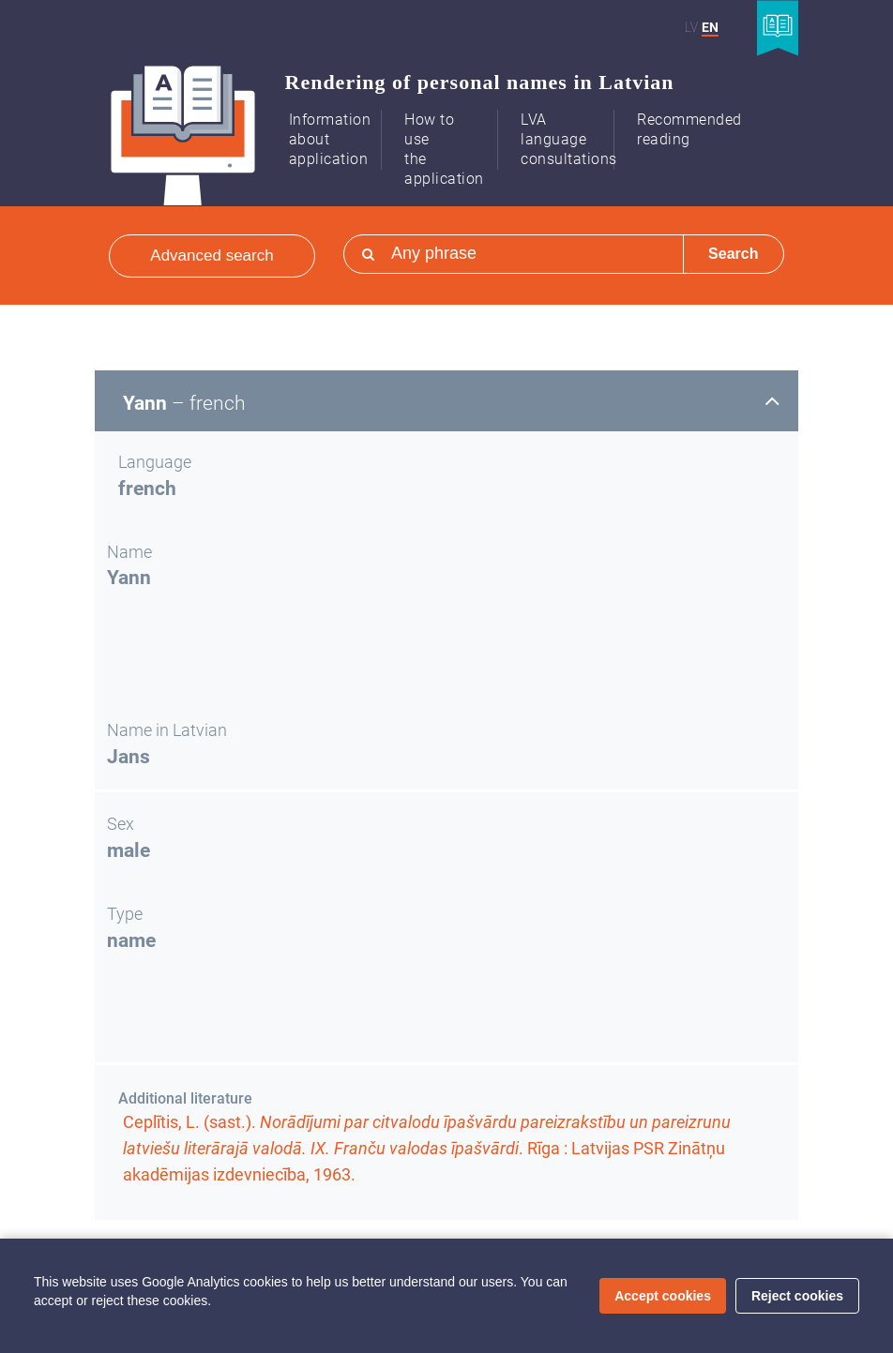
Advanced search (211, 255)
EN (710, 27)
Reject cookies (797, 1295)
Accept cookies (662, 1295)
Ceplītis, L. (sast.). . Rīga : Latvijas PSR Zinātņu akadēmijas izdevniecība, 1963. (427, 1148)
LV (691, 27)
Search (733, 254)
